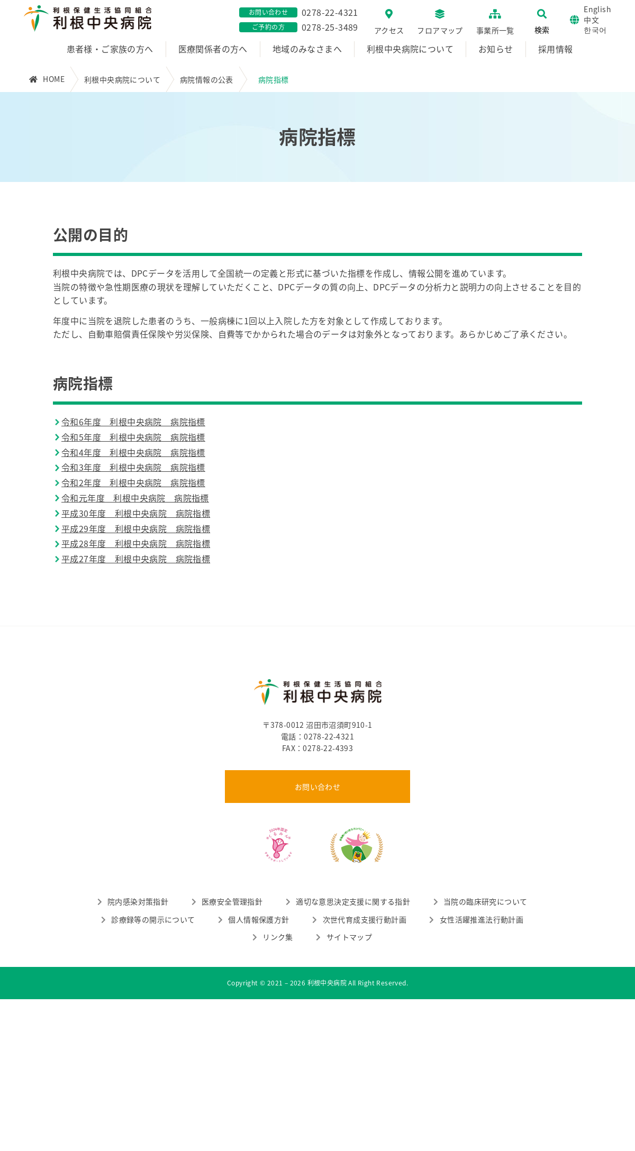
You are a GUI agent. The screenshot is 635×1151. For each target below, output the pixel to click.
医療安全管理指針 (232, 901)
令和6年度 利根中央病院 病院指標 (133, 421)
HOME (54, 79)
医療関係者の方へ (213, 48)
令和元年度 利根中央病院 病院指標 (135, 497)
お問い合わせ (317, 786)
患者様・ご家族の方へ (110, 48)
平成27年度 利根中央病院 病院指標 (135, 558)
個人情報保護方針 (258, 919)
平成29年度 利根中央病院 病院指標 (135, 528)
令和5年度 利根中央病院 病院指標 (133, 437)
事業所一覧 (495, 30)
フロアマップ (439, 30)
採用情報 (555, 48)
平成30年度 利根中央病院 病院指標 (135, 513)
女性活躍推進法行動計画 (481, 919)
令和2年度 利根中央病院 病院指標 (133, 482)
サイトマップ (349, 936)
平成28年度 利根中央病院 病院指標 (135, 543)
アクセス (389, 30)
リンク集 (277, 936)
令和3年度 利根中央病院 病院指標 (133, 467)
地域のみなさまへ (307, 48)
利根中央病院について (410, 48)
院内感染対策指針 (137, 901)
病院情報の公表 (206, 79)
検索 (541, 29)
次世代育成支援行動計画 (364, 919)
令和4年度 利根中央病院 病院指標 (133, 452)
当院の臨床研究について (485, 901)
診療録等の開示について (153, 919)
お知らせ (495, 48)
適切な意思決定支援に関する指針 (353, 901)
